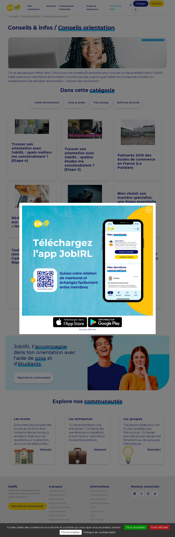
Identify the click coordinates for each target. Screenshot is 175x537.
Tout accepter (135, 527)
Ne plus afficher (87, 329)
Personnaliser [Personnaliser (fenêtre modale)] (70, 532)
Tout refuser (159, 527)
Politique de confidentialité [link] (99, 532)
